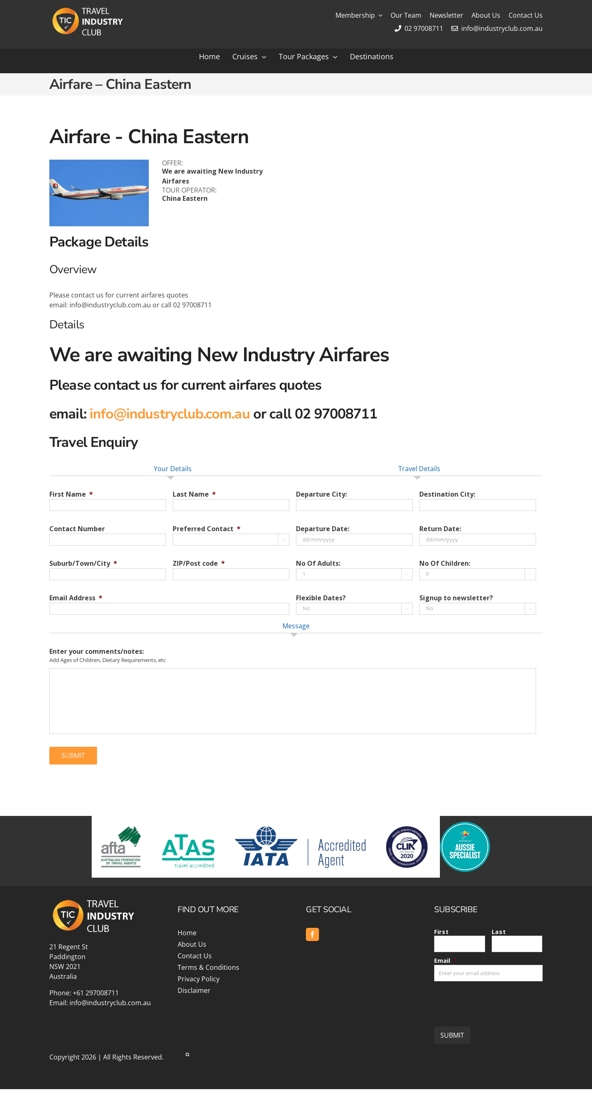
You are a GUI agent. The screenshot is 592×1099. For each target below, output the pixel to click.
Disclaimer (194, 990)
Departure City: (321, 494)
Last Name (194, 494)
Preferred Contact (206, 529)
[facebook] (312, 934)
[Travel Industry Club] (86, 9)
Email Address (75, 598)
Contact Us (195, 955)
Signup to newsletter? (456, 598)
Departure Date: (322, 529)
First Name (71, 494)
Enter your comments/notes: (96, 651)
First (441, 932)
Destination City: (447, 494)
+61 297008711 (96, 992)
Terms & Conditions (208, 967)
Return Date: (440, 529)
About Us (192, 944)
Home (187, 932)
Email (445, 960)
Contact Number (77, 529)
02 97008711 (419, 28)
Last (499, 932)
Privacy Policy (199, 978)
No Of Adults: (318, 563)
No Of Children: (444, 563)
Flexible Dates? (321, 598)
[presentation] (496, 1001)
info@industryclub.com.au (497, 28)
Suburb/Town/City (83, 563)
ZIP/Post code (199, 563)
